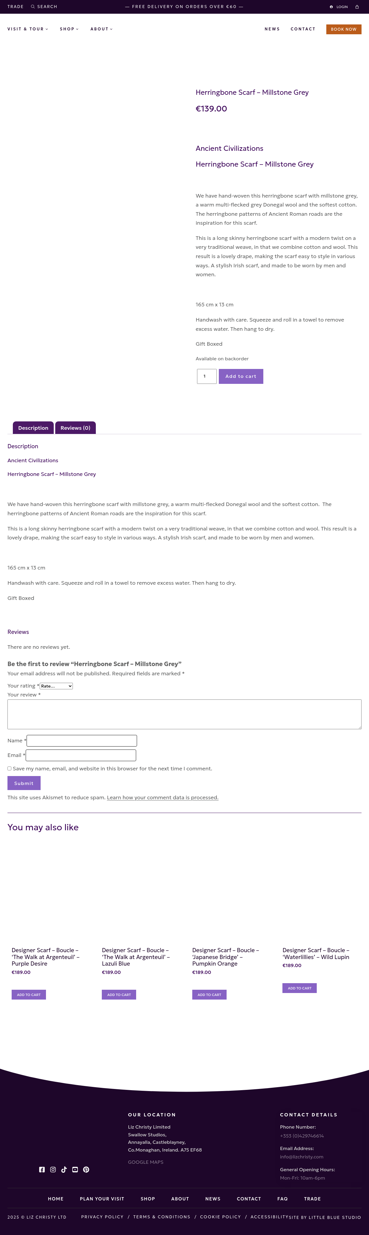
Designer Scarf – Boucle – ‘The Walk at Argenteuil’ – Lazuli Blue (165, 983)
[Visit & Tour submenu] (51, 29)
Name (17, 750)
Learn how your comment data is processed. (163, 806)
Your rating (23, 694)
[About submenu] (115, 29)
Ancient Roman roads (262, 226)
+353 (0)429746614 (302, 1112)
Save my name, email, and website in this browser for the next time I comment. (113, 777)
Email (16, 764)
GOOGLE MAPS (25, 1139)
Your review (24, 703)
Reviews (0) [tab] (75, 436)
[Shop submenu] (81, 29)
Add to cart (280, 370)
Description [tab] (33, 436)
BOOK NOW (344, 29)
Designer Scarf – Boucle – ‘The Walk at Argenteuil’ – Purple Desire (55, 983)
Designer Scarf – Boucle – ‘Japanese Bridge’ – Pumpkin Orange (272, 983)
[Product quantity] (246, 370)
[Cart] (358, 7)
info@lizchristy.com (301, 1136)
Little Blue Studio (55, 1223)
